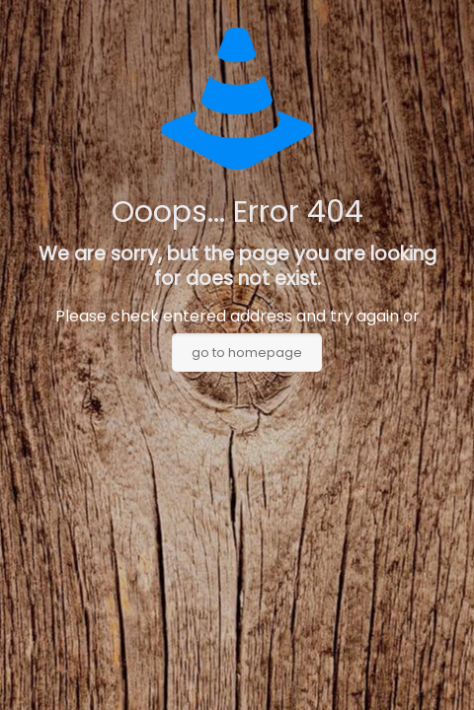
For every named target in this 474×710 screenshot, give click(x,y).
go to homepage (247, 352)
